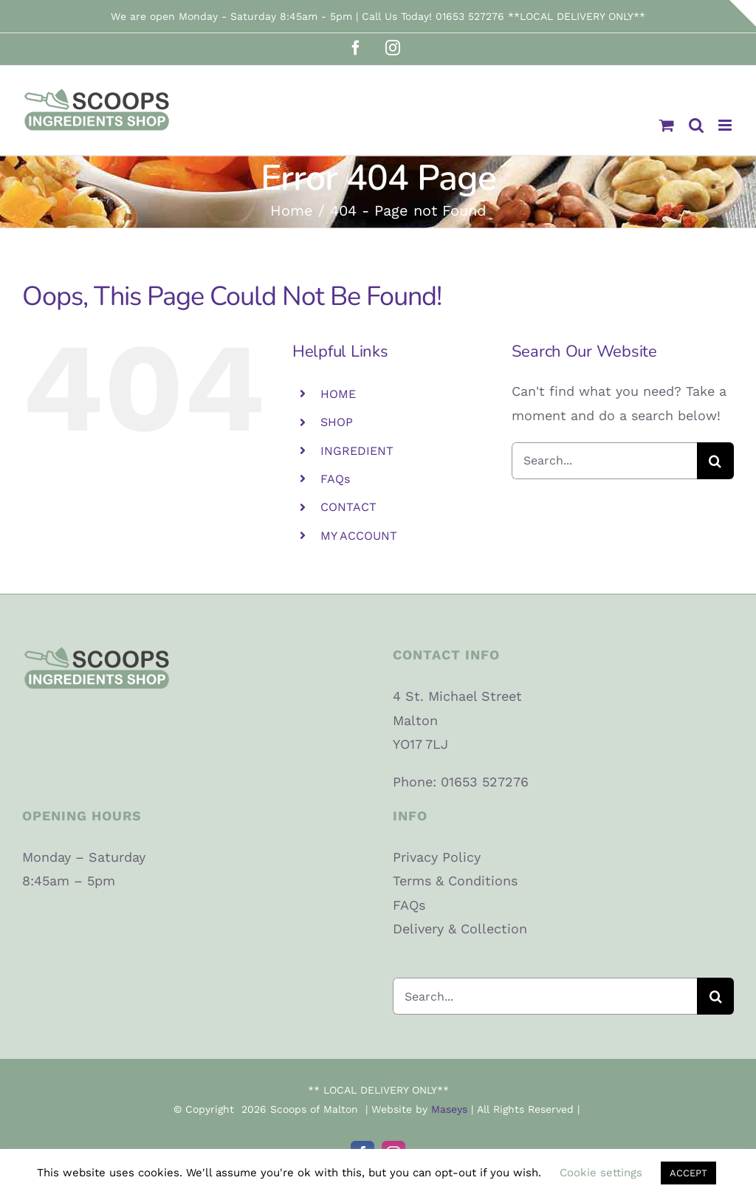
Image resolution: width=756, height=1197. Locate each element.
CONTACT (348, 507)
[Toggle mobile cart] (666, 125)
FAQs (335, 479)
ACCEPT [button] (688, 1173)
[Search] (715, 460)
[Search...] (604, 460)
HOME (338, 394)
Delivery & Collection (460, 928)
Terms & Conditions (455, 880)
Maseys (449, 1109)
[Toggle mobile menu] (726, 125)
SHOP (336, 422)
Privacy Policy (437, 857)
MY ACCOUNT (358, 536)
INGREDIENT (357, 451)
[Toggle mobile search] (696, 125)
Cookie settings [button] (601, 1172)
